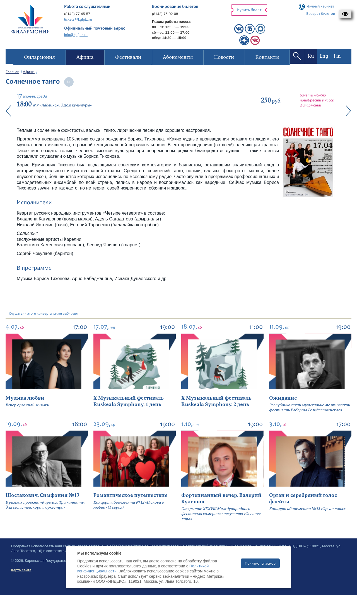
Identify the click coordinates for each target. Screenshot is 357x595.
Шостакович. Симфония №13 (42, 495)
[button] (345, 14)
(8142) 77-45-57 (77, 14)
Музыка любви (25, 398)
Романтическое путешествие (130, 495)
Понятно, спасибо (260, 563)
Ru (311, 56)
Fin (337, 56)
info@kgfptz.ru (76, 35)
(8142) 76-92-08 (165, 14)
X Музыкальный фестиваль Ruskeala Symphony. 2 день (216, 401)
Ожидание (283, 398)
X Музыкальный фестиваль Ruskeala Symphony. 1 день (128, 401)
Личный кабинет (320, 7)
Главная (12, 72)
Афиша (29, 72)
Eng (324, 56)
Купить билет (249, 10)
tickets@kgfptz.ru (78, 19)
